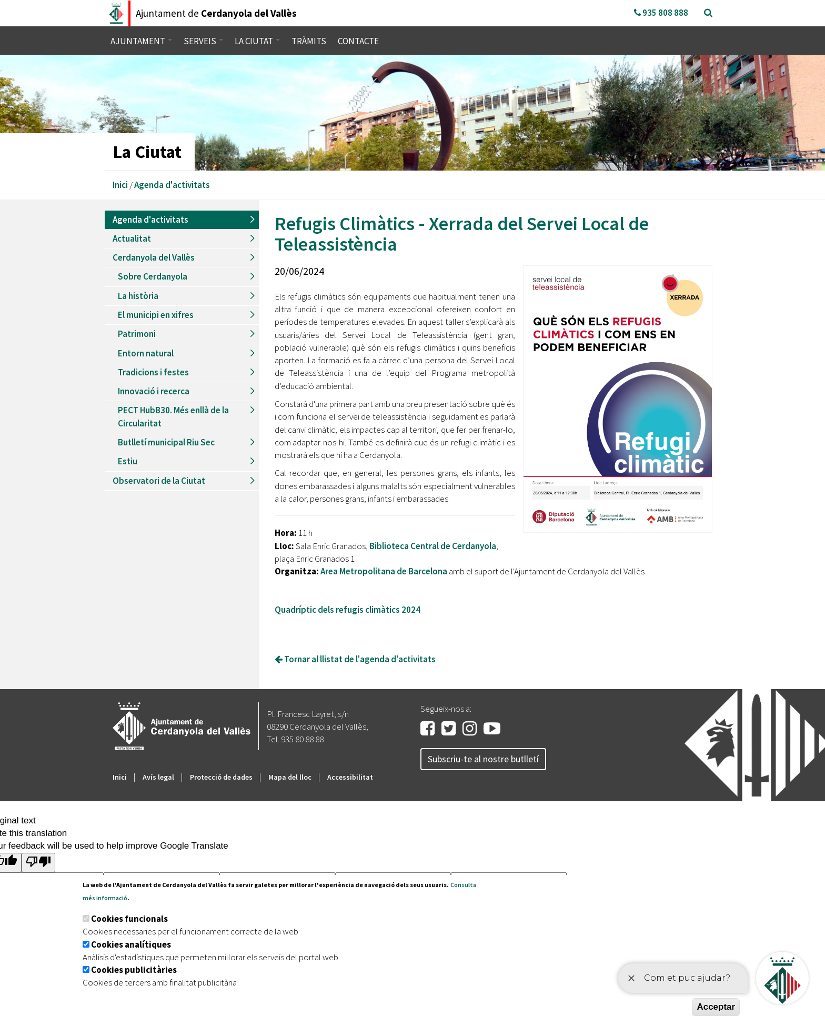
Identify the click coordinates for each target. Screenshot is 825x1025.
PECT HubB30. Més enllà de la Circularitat (173, 416)
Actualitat (132, 238)
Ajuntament (141, 41)
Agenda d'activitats (172, 185)
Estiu (127, 461)
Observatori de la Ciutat (159, 480)
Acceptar (716, 1007)
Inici (120, 185)
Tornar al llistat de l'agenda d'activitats (355, 659)
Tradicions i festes (153, 372)
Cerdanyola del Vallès (154, 257)
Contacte (358, 41)
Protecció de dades (221, 777)
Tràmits (308, 41)
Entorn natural (146, 353)
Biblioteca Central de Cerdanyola (432, 546)
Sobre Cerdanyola (152, 276)
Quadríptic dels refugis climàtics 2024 (347, 609)
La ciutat (257, 41)
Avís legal (158, 777)
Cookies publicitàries (134, 970)
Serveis (203, 41)
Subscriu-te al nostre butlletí (483, 759)
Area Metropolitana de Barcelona (383, 571)
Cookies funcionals (129, 918)
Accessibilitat (350, 777)
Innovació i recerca (153, 391)
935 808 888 (661, 12)
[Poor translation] (38, 862)
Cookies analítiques (131, 944)
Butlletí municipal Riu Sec (166, 442)
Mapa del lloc (289, 777)
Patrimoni (137, 334)
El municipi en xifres (156, 315)
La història (138, 296)
